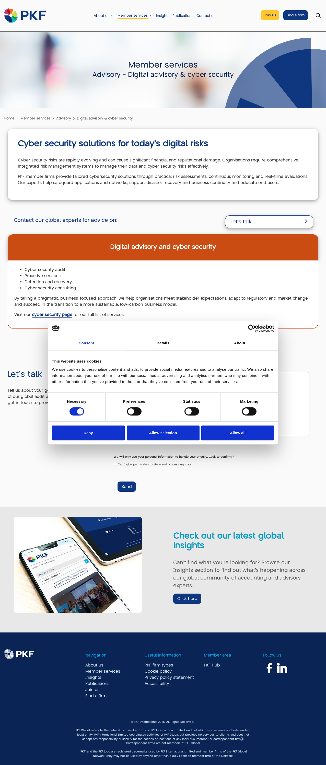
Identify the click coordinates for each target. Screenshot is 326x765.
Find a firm (295, 15)
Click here (187, 598)
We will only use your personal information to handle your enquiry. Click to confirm (174, 456)
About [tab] (239, 343)
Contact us (205, 16)
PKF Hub (212, 665)
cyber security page (52, 314)
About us (101, 16)
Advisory (63, 118)
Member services (133, 15)
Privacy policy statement (169, 677)
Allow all (238, 433)
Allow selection (163, 433)
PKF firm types (159, 665)
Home (9, 118)
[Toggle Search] (318, 16)
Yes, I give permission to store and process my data (154, 464)
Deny (88, 433)
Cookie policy (158, 671)
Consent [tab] (86, 343)
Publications (182, 16)
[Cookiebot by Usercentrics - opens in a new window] (251, 328)
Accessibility (157, 683)
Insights (162, 16)
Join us (270, 15)
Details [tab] (163, 343)
